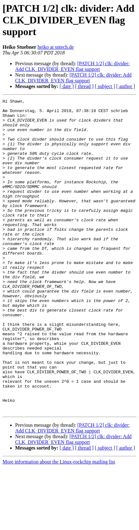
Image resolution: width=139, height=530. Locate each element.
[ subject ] (105, 86)
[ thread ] (84, 86)
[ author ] (125, 86)
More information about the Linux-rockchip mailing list (59, 524)
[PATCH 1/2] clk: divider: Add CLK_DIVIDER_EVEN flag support (72, 66)
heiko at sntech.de (56, 47)
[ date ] (67, 86)
